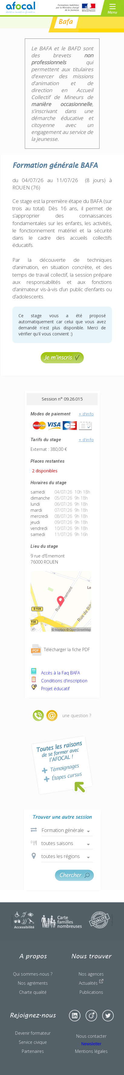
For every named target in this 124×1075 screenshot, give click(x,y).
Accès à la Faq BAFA (55, 673)
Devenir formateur (33, 1033)
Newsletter (91, 1043)
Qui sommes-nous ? (32, 974)
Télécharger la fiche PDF (60, 649)
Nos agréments (33, 983)
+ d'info (86, 414)
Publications (91, 992)
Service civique (33, 1042)
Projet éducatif (50, 688)
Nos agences (91, 974)
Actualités (91, 982)
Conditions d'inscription (59, 681)
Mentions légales (91, 1051)
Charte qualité (33, 992)
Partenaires (33, 1051)
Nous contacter (91, 1036)
